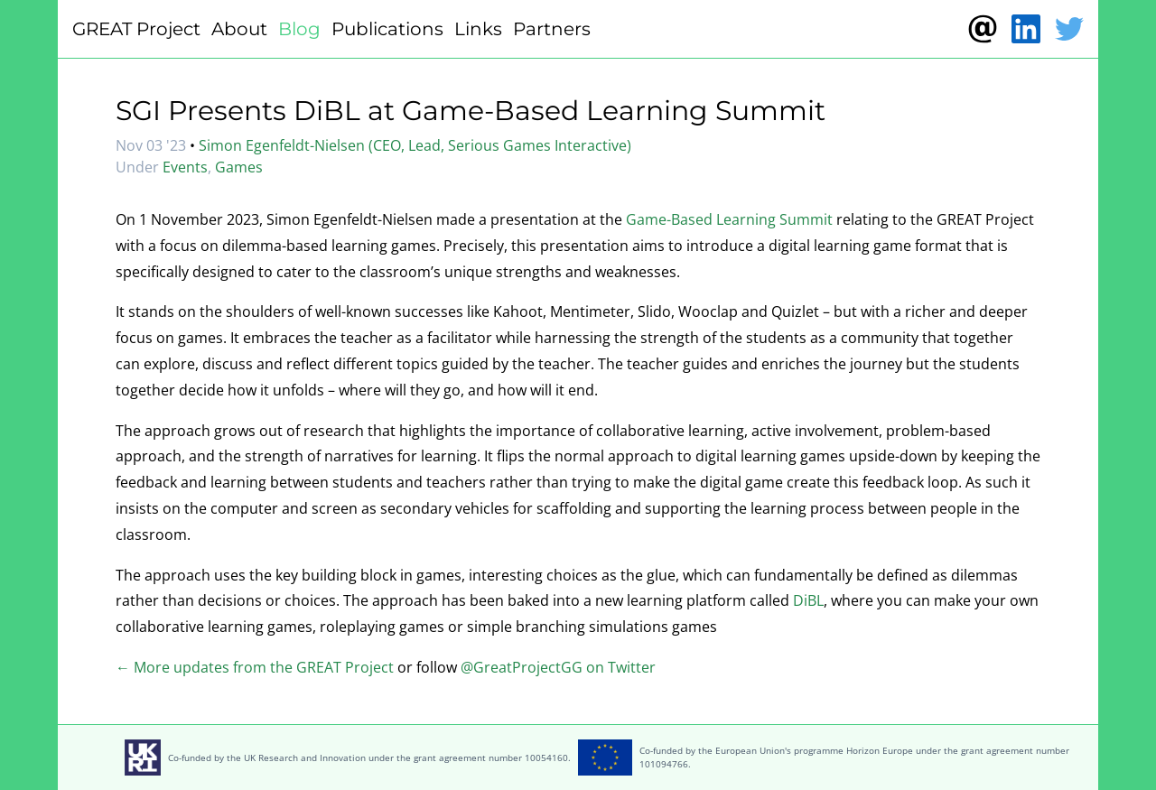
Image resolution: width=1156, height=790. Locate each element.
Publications (387, 29)
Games (239, 167)
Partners (552, 29)
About (239, 29)
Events (185, 167)
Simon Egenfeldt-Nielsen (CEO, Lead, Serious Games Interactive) (415, 145)
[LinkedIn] (1026, 28)
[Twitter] (1069, 28)
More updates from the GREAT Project (262, 667)
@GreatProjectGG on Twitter (558, 667)
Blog (299, 29)
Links (478, 29)
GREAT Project (136, 29)
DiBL (808, 600)
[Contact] (982, 28)
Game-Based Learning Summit (729, 219)
